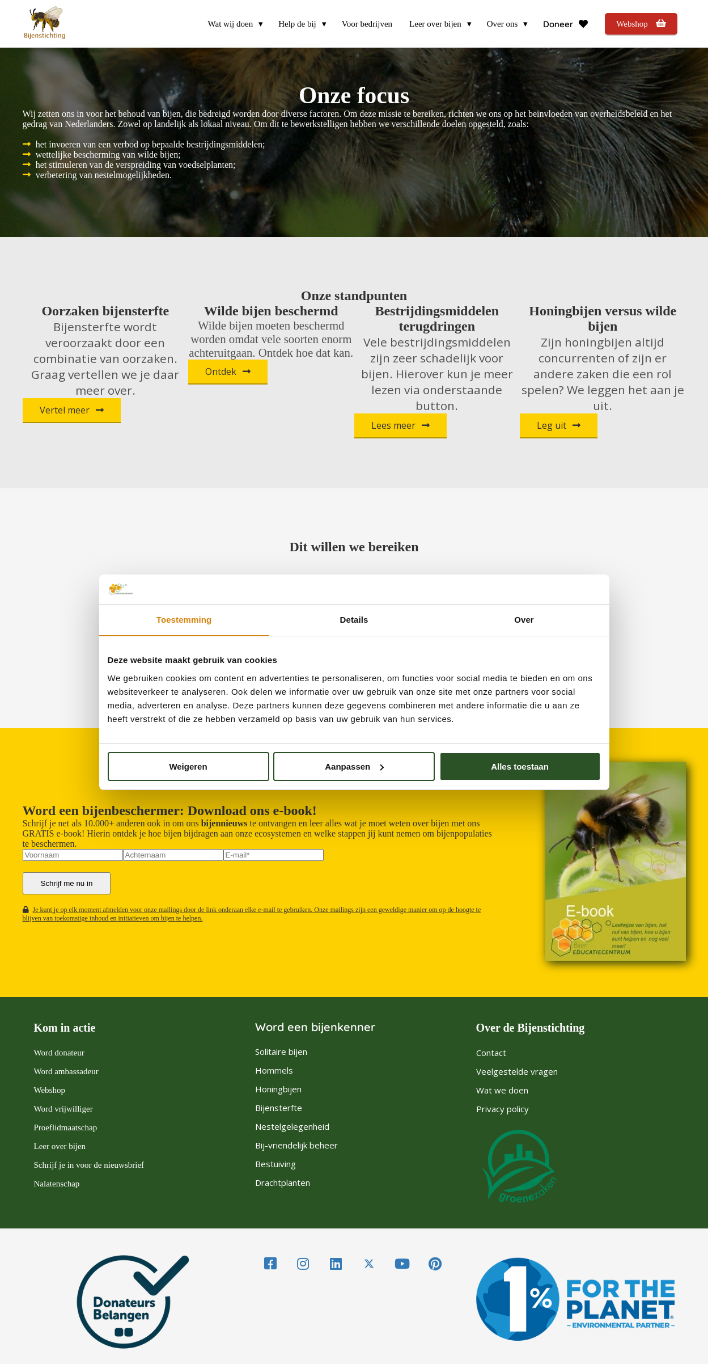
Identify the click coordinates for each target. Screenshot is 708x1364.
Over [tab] (524, 619)
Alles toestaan (520, 766)
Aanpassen (354, 766)
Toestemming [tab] (184, 619)
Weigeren (188, 766)
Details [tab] (354, 619)
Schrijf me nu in (67, 883)
